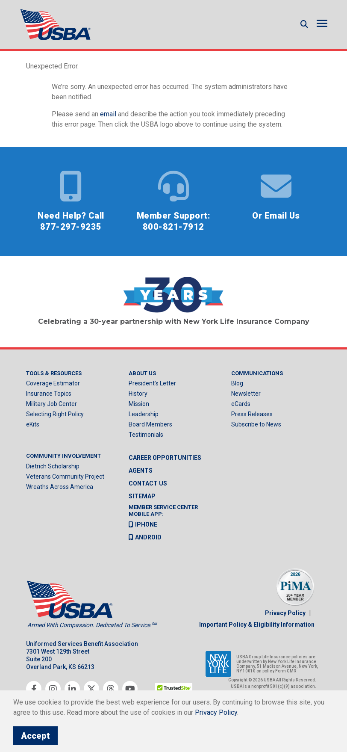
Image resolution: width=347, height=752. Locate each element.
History (138, 393)
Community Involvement (63, 456)
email (108, 114)
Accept (35, 736)
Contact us (148, 483)
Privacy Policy (285, 613)
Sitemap (142, 496)
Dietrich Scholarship (52, 466)
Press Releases (252, 414)
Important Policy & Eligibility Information (257, 624)
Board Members (150, 424)
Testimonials (146, 434)
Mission (139, 403)
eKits (32, 424)
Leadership (144, 414)
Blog (237, 383)
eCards (240, 403)
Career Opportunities (165, 457)
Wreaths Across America (59, 486)
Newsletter (246, 393)
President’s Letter (152, 383)
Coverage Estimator (53, 383)
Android (145, 537)
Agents (141, 470)
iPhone (143, 524)
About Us (142, 373)
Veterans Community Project (65, 476)
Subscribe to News (256, 424)
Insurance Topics (48, 393)
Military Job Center (51, 403)
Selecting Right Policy (55, 414)
